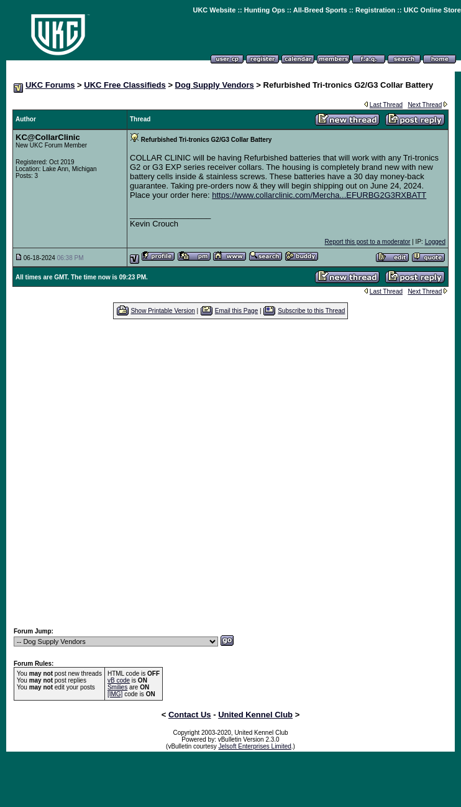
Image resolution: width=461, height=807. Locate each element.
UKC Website (214, 10)
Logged (435, 241)
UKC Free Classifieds (125, 85)
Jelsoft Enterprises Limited (255, 746)
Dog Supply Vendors (214, 85)
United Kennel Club (255, 714)
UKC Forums (50, 85)
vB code (118, 680)
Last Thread (386, 104)
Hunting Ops (264, 10)
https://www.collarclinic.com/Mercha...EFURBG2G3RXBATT (319, 195)
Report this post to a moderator (368, 241)
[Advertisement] (132, 472)
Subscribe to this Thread (311, 310)
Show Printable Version (162, 310)
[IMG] (114, 694)
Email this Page (236, 310)
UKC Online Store (432, 10)
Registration (375, 10)
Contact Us (189, 714)
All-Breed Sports (320, 10)
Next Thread (425, 104)
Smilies (117, 687)
